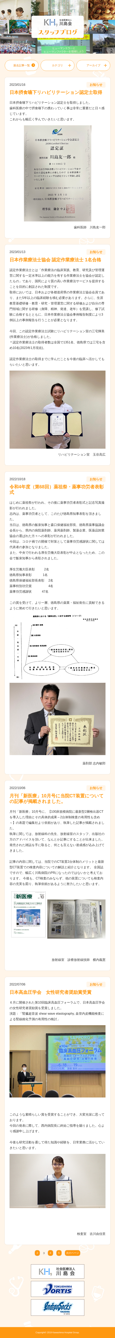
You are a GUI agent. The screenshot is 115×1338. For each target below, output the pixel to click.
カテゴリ (57, 65)
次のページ (72, 1253)
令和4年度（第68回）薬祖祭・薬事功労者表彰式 (57, 489)
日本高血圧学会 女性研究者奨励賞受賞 (50, 992)
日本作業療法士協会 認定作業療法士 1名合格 (55, 259)
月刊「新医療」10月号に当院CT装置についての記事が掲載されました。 (57, 798)
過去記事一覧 (21, 65)
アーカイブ (93, 65)
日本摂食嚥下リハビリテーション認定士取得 (56, 92)
